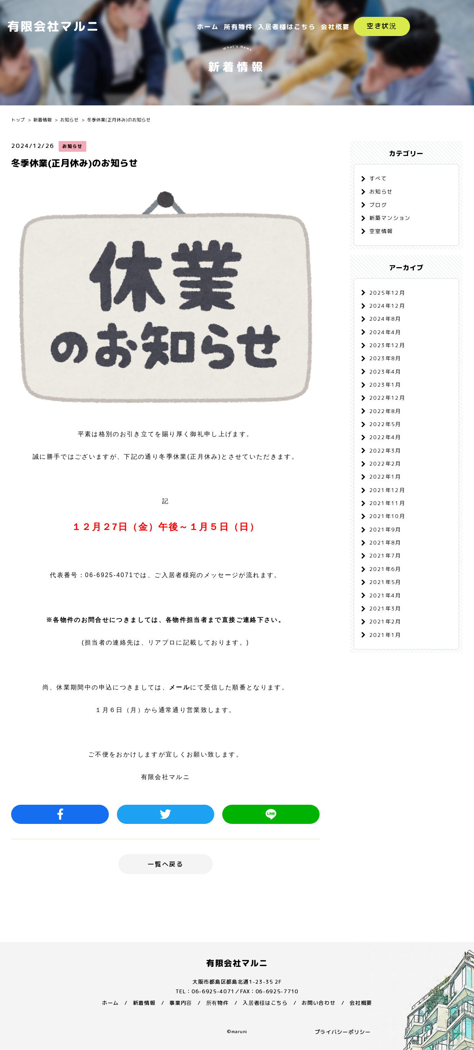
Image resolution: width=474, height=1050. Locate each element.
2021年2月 (385, 621)
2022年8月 (385, 411)
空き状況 (382, 26)
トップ (18, 119)
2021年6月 (385, 569)
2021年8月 (385, 542)
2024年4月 (385, 332)
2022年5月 (385, 424)
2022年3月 (385, 450)
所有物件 (238, 26)
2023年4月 (385, 371)
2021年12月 (387, 490)
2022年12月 (387, 397)
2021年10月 (387, 516)
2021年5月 (385, 582)
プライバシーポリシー (343, 1031)
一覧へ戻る (165, 864)
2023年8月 (385, 358)
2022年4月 (385, 437)
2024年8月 (385, 318)
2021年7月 (385, 555)
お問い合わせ (318, 1002)
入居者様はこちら (287, 26)
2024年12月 (387, 305)
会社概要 (335, 26)
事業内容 (180, 1002)
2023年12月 (387, 345)
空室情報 (381, 231)
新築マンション (390, 217)
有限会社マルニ (237, 963)
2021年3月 (385, 608)
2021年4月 (385, 595)
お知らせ (69, 119)
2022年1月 (385, 476)
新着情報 (42, 119)
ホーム (208, 26)
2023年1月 (385, 384)
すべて (378, 178)
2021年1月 (385, 634)
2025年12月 (387, 292)
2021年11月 (387, 503)
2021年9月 (385, 529)
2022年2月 (385, 463)
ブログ (378, 204)
